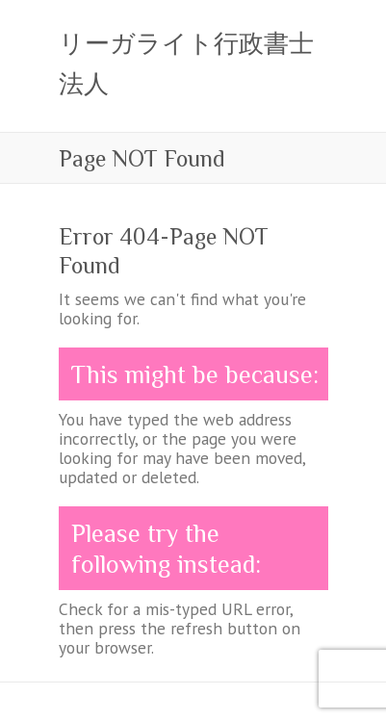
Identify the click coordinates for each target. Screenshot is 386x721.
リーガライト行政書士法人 (186, 64)
